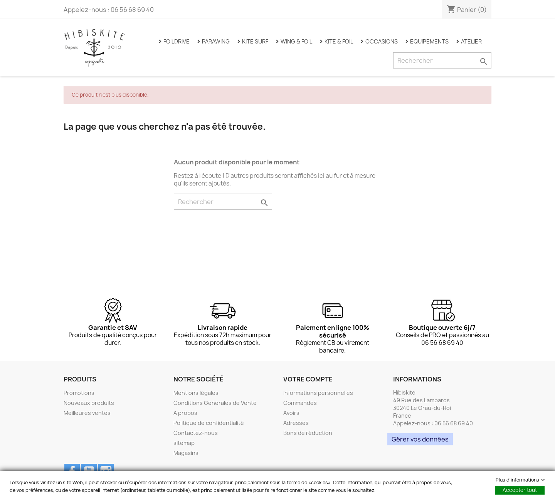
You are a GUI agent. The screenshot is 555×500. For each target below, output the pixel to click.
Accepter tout (520, 490)
